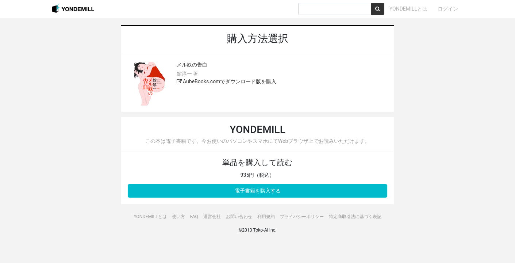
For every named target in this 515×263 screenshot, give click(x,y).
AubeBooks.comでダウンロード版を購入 (227, 81)
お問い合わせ (239, 216)
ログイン (448, 9)
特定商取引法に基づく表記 (355, 216)
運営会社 (212, 216)
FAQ (194, 216)
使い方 (178, 216)
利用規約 (266, 216)
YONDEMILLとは (408, 9)
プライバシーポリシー (302, 216)
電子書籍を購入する (258, 191)
